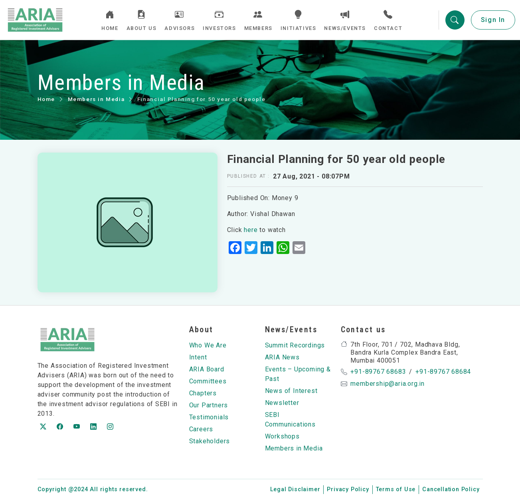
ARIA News (282, 357)
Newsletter (282, 403)
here (250, 230)
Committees (208, 381)
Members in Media (96, 99)
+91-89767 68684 (443, 371)
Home (46, 99)
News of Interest (291, 391)
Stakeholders (209, 441)
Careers (201, 429)
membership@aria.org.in (387, 383)
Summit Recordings (295, 345)
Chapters (203, 393)
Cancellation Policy (450, 489)
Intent (198, 357)
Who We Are (208, 345)
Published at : (248, 176)
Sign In (493, 20)
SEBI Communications (290, 419)
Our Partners (208, 405)
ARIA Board (206, 369)
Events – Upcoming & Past (298, 374)
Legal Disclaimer (295, 489)
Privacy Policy (348, 489)
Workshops (282, 436)
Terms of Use (396, 489)
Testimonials (209, 417)
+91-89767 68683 (378, 371)
